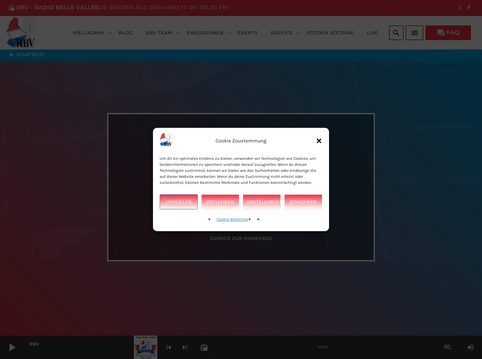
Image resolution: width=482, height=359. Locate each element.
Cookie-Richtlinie (232, 219)
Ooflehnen (220, 202)
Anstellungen (263, 202)
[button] (319, 141)
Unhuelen (178, 202)
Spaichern (303, 202)
